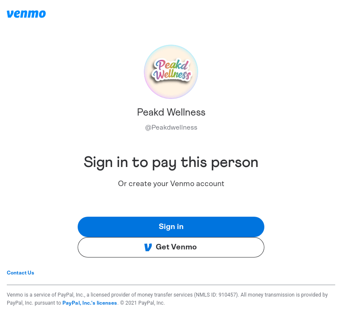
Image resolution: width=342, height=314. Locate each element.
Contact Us (20, 272)
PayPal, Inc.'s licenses (90, 303)
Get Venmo (170, 247)
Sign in (171, 227)
